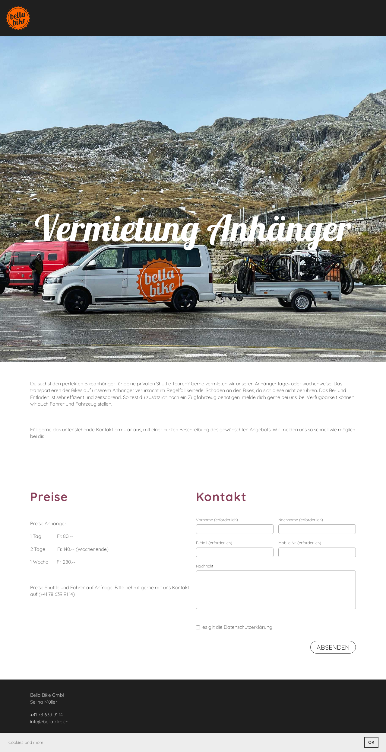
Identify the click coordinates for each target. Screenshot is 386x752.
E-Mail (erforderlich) (214, 542)
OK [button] (371, 742)
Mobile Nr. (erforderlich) (299, 542)
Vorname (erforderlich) (217, 519)
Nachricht (204, 566)
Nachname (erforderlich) (300, 519)
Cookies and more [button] (25, 742)
